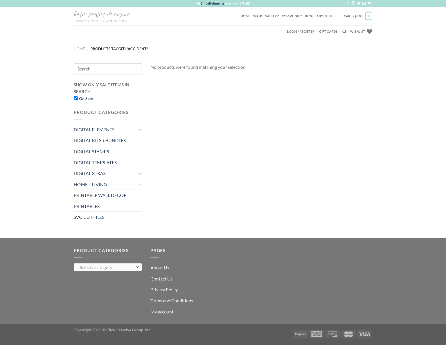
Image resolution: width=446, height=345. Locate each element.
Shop (257, 16)
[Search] (344, 31)
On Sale (86, 98)
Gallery (272, 16)
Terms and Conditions (171, 300)
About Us (326, 16)
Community (292, 16)
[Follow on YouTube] (369, 3)
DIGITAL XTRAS (90, 173)
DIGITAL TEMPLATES (95, 162)
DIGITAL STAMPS (91, 151)
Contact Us (161, 278)
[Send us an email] (364, 3)
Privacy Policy (164, 289)
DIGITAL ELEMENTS (94, 129)
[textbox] (106, 267)
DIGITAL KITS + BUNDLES (100, 140)
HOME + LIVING (90, 184)
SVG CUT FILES (89, 217)
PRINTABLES (87, 206)
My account (162, 311)
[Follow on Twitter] (358, 3)
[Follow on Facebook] (348, 3)
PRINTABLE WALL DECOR (100, 195)
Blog (309, 16)
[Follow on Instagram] (353, 3)
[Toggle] (139, 129)
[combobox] (108, 267)
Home (245, 16)
